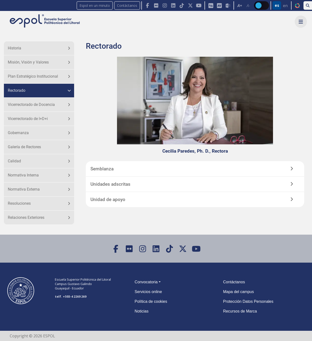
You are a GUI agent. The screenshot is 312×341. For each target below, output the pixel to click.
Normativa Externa (24, 189)
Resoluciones (19, 203)
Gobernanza (18, 132)
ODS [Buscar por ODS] (297, 5)
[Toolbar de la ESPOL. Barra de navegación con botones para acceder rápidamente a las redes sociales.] (173, 5)
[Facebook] (147, 5)
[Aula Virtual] (219, 5)
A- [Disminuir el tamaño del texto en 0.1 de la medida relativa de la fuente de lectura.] (248, 5)
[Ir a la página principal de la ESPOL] (45, 21)
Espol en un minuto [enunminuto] (94, 5)
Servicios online (148, 292)
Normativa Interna (23, 175)
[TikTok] (181, 5)
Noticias (141, 311)
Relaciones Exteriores (26, 217)
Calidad (14, 161)
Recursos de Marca (240, 311)
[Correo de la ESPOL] (228, 5)
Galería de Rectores (24, 147)
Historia (14, 48)
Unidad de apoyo (107, 199)
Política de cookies (151, 301)
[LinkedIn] (173, 5)
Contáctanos (127, 5)
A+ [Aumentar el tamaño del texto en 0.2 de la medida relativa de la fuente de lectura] (239, 5)
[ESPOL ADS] (210, 5)
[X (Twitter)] (190, 5)
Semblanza (102, 169)
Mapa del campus (238, 292)
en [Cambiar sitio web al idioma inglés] (285, 5)
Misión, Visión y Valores (28, 62)
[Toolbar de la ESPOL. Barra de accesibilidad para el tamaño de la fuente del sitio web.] (219, 5)
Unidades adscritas (110, 184)
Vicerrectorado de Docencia (31, 104)
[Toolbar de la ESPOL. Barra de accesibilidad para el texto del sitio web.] (244, 5)
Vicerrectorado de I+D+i (28, 118)
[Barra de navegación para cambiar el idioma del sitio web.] (281, 5)
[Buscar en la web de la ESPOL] (308, 5)
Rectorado (16, 90)
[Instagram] (164, 5)
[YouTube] (199, 5)
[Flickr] (156, 5)
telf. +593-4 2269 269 (70, 296)
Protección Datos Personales (248, 301)
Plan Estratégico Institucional (33, 76)
